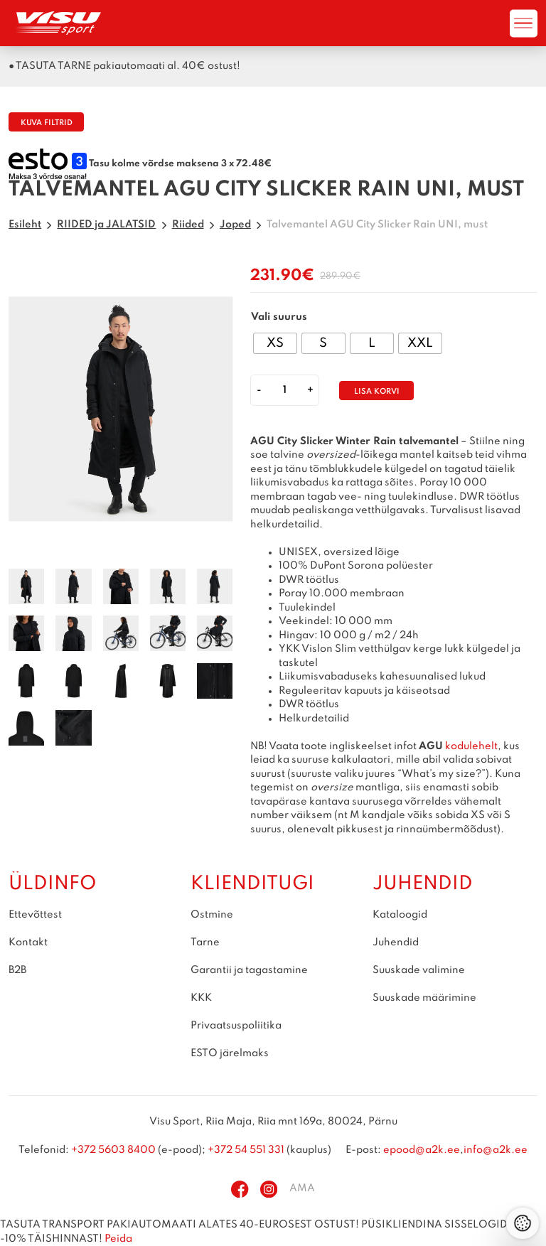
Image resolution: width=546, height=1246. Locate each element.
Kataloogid (400, 915)
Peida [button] (118, 1239)
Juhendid (396, 942)
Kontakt (28, 942)
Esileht (25, 225)
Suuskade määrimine (424, 998)
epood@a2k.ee (421, 1150)
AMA (302, 1189)
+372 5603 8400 (113, 1150)
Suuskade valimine (419, 970)
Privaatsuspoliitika (236, 1026)
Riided (188, 225)
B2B (17, 970)
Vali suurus (279, 317)
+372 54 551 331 (246, 1150)
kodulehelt (471, 746)
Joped (235, 225)
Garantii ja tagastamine (249, 970)
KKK (201, 998)
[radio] (275, 343)
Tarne (205, 942)
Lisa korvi (377, 392)
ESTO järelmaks (230, 1053)
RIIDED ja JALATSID (106, 225)
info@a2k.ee (496, 1150)
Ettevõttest (35, 915)
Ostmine (212, 915)
